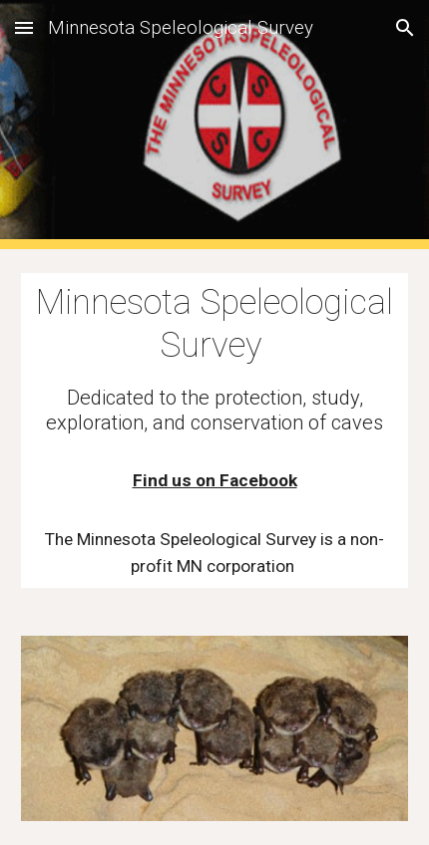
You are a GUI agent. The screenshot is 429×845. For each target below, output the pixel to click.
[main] (215, 430)
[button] (24, 27)
